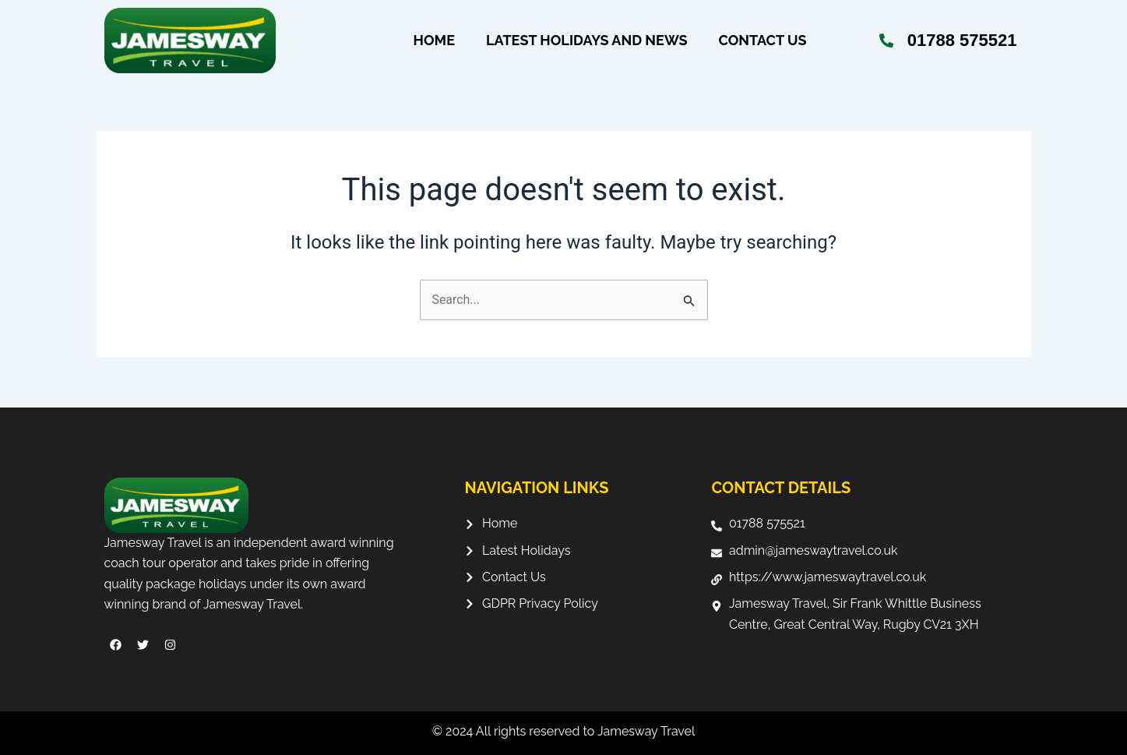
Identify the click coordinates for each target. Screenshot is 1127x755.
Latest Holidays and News (587, 40)
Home (434, 40)
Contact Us (763, 40)
